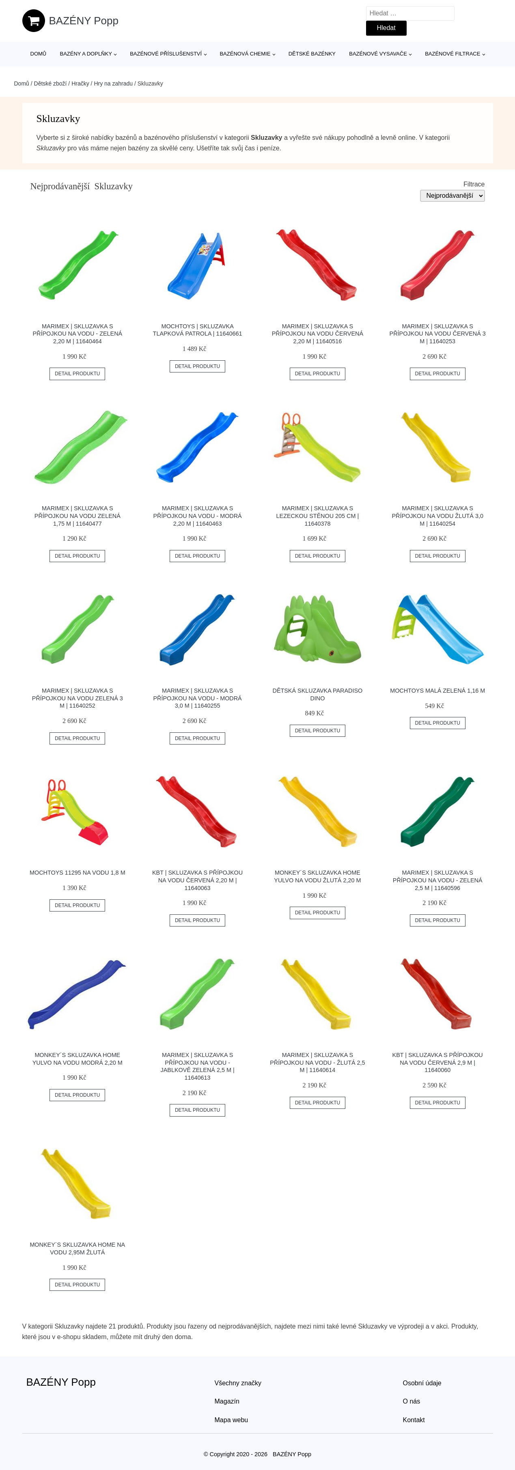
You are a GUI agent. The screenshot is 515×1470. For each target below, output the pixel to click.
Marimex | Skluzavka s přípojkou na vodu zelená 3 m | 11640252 (77, 698)
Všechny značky (238, 1383)
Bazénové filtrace (452, 54)
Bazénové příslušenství (166, 54)
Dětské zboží (50, 83)
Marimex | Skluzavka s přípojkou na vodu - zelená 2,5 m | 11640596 (438, 880)
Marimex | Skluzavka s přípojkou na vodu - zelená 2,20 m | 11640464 (77, 333)
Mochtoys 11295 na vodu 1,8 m (77, 872)
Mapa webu (231, 1420)
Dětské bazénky (312, 54)
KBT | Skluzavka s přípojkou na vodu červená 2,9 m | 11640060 (437, 1062)
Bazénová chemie (245, 54)
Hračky (80, 83)
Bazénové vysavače (378, 54)
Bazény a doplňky (86, 54)
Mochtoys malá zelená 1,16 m (437, 690)
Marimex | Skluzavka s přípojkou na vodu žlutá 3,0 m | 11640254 (437, 515)
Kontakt (414, 1420)
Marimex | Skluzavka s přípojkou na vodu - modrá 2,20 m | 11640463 (197, 515)
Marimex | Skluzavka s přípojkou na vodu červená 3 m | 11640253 (438, 333)
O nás (411, 1401)
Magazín (227, 1401)
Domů (38, 54)
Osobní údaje (422, 1383)
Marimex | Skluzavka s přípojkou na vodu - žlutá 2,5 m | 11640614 (317, 1062)
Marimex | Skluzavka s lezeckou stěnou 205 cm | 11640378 (317, 515)
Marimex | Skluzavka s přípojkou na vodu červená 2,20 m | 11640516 (317, 333)
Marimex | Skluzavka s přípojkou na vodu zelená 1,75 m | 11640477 (77, 515)
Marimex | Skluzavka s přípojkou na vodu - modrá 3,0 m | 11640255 (197, 698)
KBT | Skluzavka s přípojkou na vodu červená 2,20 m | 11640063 (197, 880)
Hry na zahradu (113, 83)
